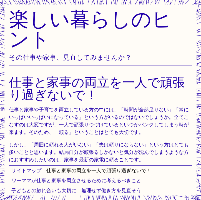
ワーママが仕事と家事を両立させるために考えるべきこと (76, 180)
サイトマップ (26, 170)
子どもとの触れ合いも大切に (43, 190)
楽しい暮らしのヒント (90, 29)
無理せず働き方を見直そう (111, 190)
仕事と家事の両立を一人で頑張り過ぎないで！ (98, 170)
